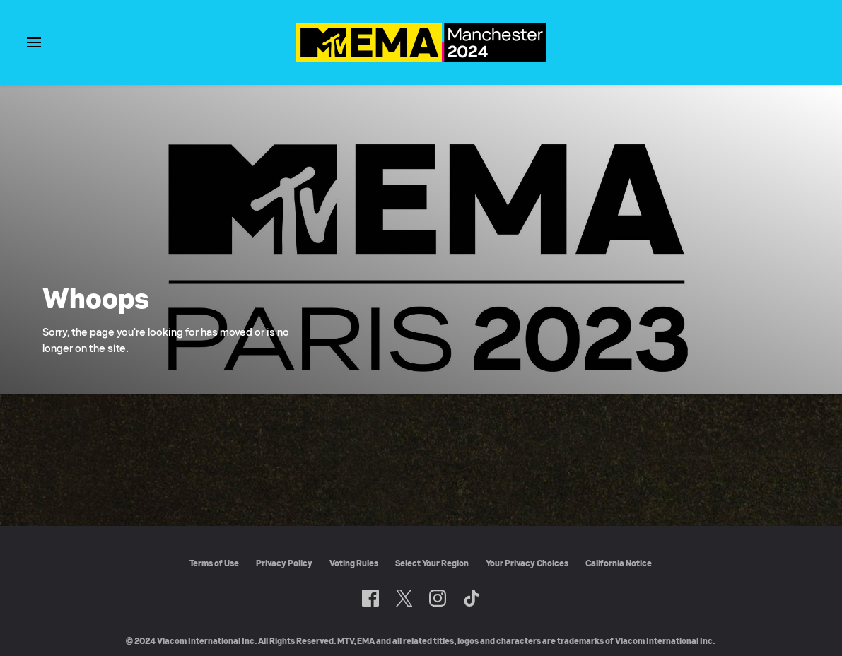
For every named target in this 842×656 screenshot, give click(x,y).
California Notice (618, 563)
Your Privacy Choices (527, 563)
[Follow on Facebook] (370, 598)
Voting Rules (353, 563)
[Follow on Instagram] (437, 598)
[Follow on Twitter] (404, 598)
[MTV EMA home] (421, 58)
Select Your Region (432, 563)
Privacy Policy (284, 563)
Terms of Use (214, 563)
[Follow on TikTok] (471, 598)
